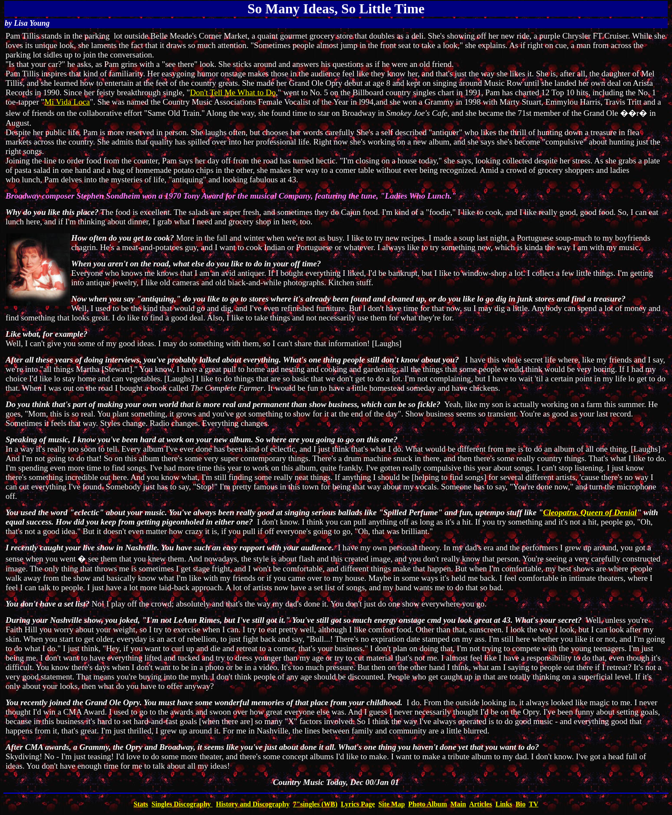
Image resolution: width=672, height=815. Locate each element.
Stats (141, 804)
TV (533, 804)
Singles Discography (181, 804)
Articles (480, 804)
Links (503, 804)
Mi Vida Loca (67, 101)
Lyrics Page (358, 804)
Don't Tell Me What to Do (233, 92)
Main (458, 804)
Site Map (391, 804)
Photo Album (427, 804)
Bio (520, 804)
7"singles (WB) (315, 804)
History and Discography (253, 804)
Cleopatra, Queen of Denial (590, 512)
